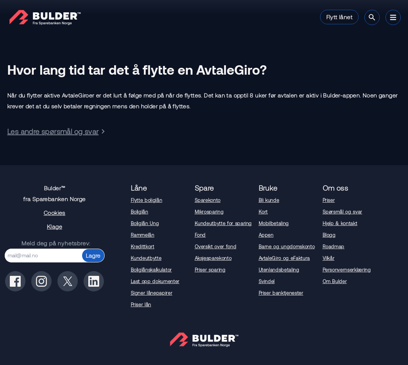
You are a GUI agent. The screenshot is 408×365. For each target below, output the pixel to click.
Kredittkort (142, 246)
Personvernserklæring (347, 270)
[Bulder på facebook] (15, 281)
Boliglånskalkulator (151, 270)
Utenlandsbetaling (279, 270)
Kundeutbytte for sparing (223, 223)
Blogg (329, 235)
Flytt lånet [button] (339, 16)
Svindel (267, 281)
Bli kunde (269, 200)
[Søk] (372, 17)
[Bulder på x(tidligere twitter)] (67, 281)
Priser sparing (210, 270)
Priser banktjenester (281, 293)
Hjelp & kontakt (340, 223)
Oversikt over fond (216, 246)
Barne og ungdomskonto (287, 246)
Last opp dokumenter (155, 281)
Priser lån (141, 304)
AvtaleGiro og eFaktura (284, 258)
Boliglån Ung (145, 223)
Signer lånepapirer (152, 293)
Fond (200, 235)
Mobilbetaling (274, 223)
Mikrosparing (209, 212)
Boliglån (139, 212)
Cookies (54, 212)
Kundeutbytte (146, 258)
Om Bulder (335, 281)
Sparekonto (208, 200)
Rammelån (142, 235)
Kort (263, 212)
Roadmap (334, 246)
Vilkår (329, 258)
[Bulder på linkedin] (94, 281)
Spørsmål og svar (342, 212)
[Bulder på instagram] (41, 281)
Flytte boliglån (146, 200)
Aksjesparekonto (213, 258)
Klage (54, 226)
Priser (329, 200)
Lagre (93, 255)
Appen (266, 235)
